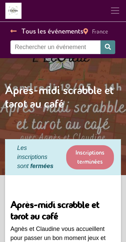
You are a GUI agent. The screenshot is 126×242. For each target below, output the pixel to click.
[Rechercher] (107, 47)
